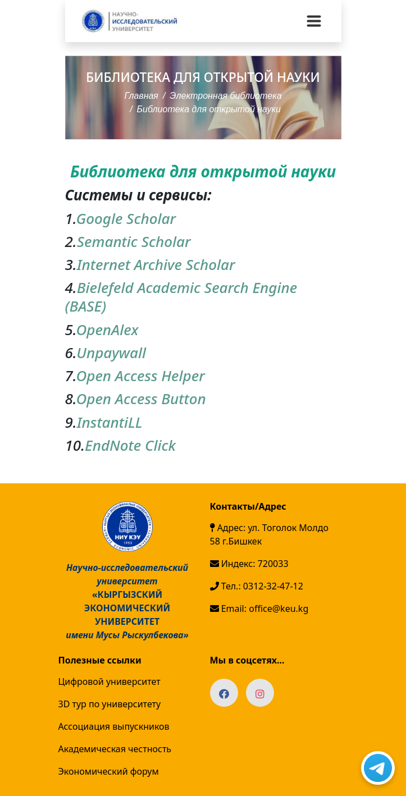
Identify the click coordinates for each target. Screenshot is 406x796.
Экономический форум (108, 771)
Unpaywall (111, 352)
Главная (141, 95)
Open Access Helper (140, 375)
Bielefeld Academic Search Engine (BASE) (181, 296)
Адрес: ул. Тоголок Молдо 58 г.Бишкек (269, 534)
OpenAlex (107, 329)
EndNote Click (130, 445)
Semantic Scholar (134, 241)
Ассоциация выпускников (114, 726)
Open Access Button (141, 398)
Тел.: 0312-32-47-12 (256, 586)
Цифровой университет (109, 681)
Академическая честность (115, 749)
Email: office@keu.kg (259, 608)
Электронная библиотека (225, 95)
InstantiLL (110, 422)
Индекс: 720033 (249, 563)
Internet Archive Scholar (156, 264)
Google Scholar (126, 218)
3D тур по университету (109, 704)
